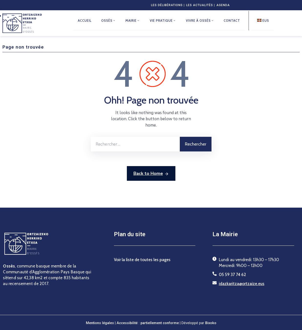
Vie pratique (163, 21)
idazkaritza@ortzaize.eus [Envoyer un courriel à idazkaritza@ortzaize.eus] (241, 283)
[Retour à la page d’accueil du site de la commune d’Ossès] (22, 23)
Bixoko (210, 323)
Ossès (108, 21)
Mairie (133, 21)
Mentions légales (100, 323)
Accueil (85, 21)
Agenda (223, 5)
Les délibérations (167, 5)
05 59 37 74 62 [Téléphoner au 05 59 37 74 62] (232, 274)
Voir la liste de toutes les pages (142, 259)
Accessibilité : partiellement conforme (148, 323)
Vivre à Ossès (200, 21)
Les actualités (199, 5)
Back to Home (151, 173)
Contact (232, 21)
